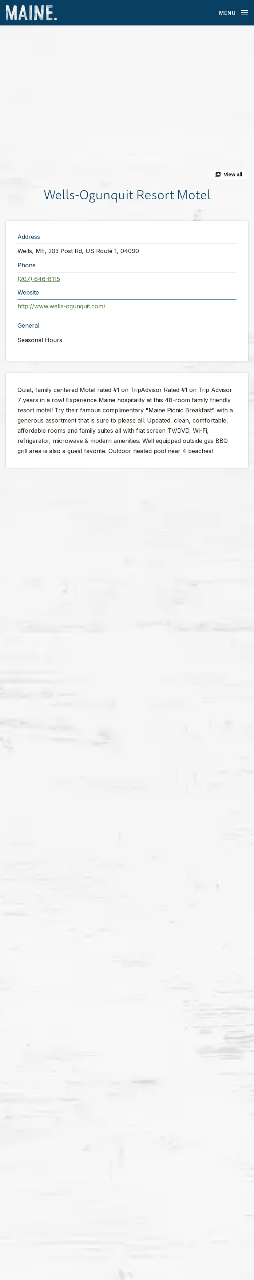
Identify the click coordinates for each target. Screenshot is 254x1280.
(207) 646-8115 (38, 279)
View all (233, 174)
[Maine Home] (31, 13)
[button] (127, 105)
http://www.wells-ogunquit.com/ (61, 306)
